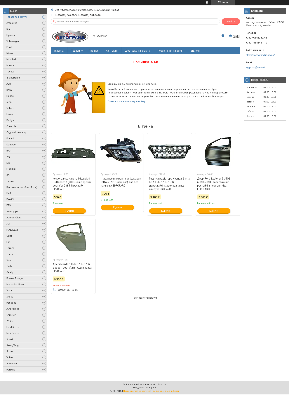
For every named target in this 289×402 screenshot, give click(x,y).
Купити (69, 211)
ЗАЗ (8, 175)
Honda (10, 96)
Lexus (9, 114)
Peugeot (11, 302)
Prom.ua (162, 384)
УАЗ (8, 156)
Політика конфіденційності (166, 390)
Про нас (93, 50)
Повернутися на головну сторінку (126, 101)
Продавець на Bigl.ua (144, 387)
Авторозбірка (14, 217)
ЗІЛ (8, 223)
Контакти (112, 50)
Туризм (10, 181)
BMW (9, 89)
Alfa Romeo (12, 308)
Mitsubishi (11, 59)
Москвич (11, 168)
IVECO (9, 321)
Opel (9, 235)
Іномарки (11, 363)
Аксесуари (12, 211)
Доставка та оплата (137, 50)
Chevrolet (11, 126)
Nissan (9, 53)
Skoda (9, 296)
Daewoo (11, 144)
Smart (9, 339)
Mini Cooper (13, 333)
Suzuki (9, 351)
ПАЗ (8, 193)
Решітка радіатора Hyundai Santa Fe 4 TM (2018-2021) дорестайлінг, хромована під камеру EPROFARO (169, 184)
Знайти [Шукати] (231, 21)
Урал (9, 290)
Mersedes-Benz (15, 284)
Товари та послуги (16, 16)
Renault (10, 138)
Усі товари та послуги (145, 298)
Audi (8, 83)
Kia (8, 29)
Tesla (9, 266)
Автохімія (11, 23)
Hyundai (10, 35)
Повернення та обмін (170, 50)
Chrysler (11, 314)
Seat (8, 260)
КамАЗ (10, 199)
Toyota (10, 71)
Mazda (10, 65)
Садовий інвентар (16, 132)
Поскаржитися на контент (136, 390)
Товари (75, 50)
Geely (9, 272)
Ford (9, 47)
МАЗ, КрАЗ (12, 229)
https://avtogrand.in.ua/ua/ (260, 55)
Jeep (9, 102)
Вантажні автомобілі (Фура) (21, 187)
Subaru (10, 108)
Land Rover (12, 327)
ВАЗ (8, 150)
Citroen (10, 248)
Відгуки (195, 50)
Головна (59, 50)
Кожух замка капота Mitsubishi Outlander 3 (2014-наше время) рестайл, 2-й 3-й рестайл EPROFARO (72, 184)
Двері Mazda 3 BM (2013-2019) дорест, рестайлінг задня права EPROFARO (72, 267)
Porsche (10, 369)
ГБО (8, 205)
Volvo (9, 357)
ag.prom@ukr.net (255, 67)
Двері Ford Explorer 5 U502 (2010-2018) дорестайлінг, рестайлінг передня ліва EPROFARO (213, 184)
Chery (9, 254)
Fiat (8, 241)
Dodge (10, 120)
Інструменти (13, 77)
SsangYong (12, 345)
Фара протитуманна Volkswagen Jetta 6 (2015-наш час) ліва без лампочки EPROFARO (121, 182)
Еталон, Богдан (14, 278)
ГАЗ (8, 162)
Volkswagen (13, 41)
